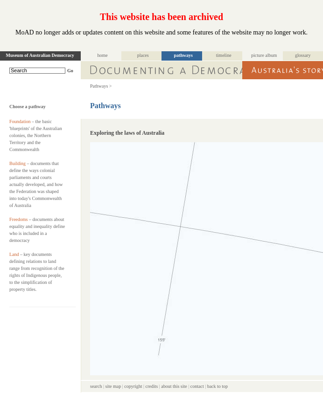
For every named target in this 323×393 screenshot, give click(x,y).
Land (14, 254)
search (96, 386)
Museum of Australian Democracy (40, 55)
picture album (264, 55)
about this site (174, 386)
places (143, 55)
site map (113, 386)
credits (152, 386)
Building (17, 163)
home (103, 55)
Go (70, 70)
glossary (302, 55)
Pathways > (101, 86)
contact (197, 386)
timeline (224, 55)
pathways (183, 55)
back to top (217, 386)
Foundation (20, 121)
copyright (133, 386)
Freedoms (18, 219)
